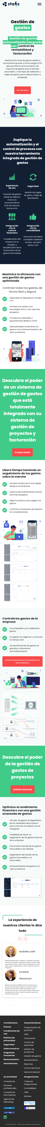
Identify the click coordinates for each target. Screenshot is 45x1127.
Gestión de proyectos (29, 1050)
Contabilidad (30, 1088)
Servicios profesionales (10, 1087)
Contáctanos (11, 1022)
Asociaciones (10, 1063)
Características (32, 1022)
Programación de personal (32, 1029)
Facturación (29, 1038)
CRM (26, 1034)
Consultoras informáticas (10, 1093)
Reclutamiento (11, 1059)
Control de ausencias (29, 1044)
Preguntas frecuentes (9, 1054)
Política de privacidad (9, 1039)
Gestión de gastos (32, 1056)
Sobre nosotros (11, 1048)
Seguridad (9, 1044)
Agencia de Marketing (9, 1100)
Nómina (27, 1096)
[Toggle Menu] (39, 4)
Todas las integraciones (30, 1083)
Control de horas (32, 1068)
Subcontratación (32, 1072)
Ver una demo (22, 90)
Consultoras (9, 1081)
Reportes (28, 1064)
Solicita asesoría (22, 789)
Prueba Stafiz (22, 452)
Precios (7, 1027)
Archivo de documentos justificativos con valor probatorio (22, 661)
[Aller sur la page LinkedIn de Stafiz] (5, 1117)
